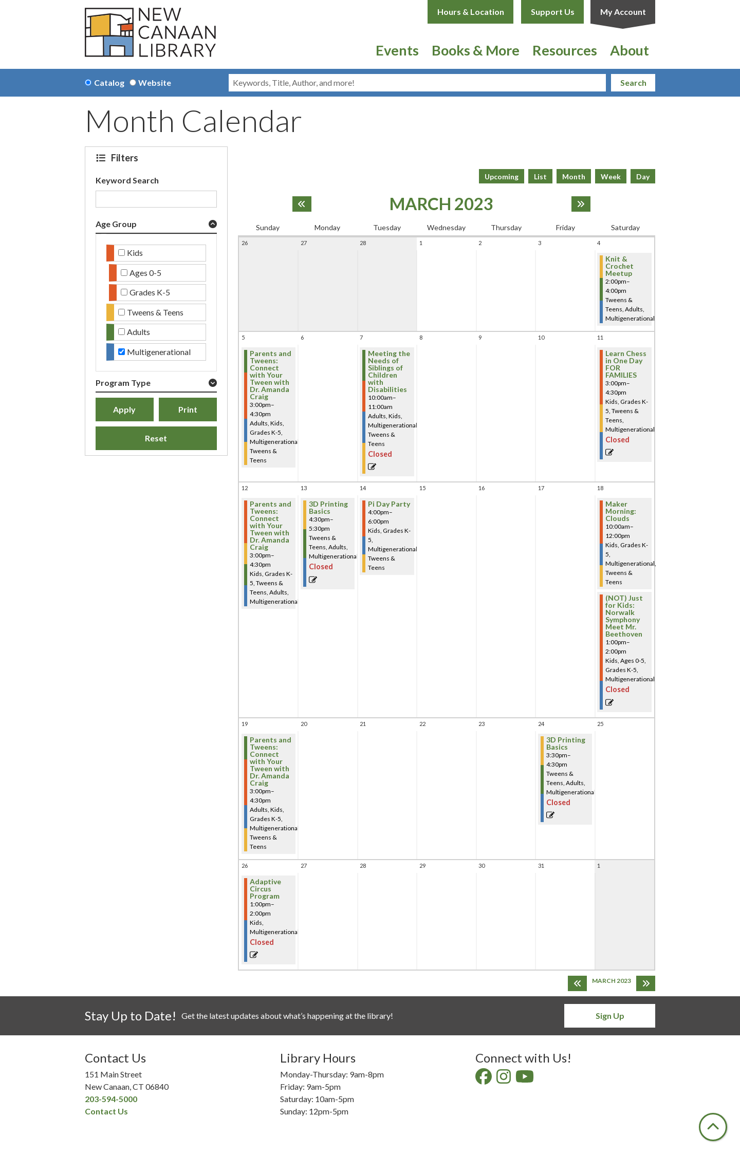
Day (643, 176)
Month (573, 176)
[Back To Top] (713, 1127)
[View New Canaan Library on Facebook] (484, 1079)
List (540, 176)
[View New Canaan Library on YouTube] (525, 1079)
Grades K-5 (150, 292)
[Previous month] (301, 204)
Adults (138, 332)
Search (633, 82)
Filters (126, 157)
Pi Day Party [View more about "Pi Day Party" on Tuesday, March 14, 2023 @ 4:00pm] (389, 504)
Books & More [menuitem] (476, 50)
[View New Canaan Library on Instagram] (504, 1079)
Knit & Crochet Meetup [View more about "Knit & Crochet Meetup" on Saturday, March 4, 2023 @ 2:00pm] (619, 266)
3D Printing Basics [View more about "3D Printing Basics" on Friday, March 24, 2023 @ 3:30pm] (565, 743)
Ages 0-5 (145, 272)
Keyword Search (127, 180)
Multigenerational (159, 352)
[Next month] (580, 204)
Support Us (553, 11)
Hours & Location (470, 11)
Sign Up (610, 1015)
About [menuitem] (629, 50)
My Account (623, 11)
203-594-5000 (111, 1099)
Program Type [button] (123, 382)
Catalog (109, 82)
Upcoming (502, 176)
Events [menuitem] (397, 50)
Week (611, 176)
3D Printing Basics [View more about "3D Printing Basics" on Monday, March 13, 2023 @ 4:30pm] (328, 507)
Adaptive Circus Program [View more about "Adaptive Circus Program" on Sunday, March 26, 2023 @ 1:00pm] (265, 889)
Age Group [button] (116, 224)
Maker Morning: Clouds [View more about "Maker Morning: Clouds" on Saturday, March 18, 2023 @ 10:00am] (620, 511)
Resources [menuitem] (564, 50)
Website (154, 82)
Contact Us (106, 1111)
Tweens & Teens (155, 312)
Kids (135, 252)
